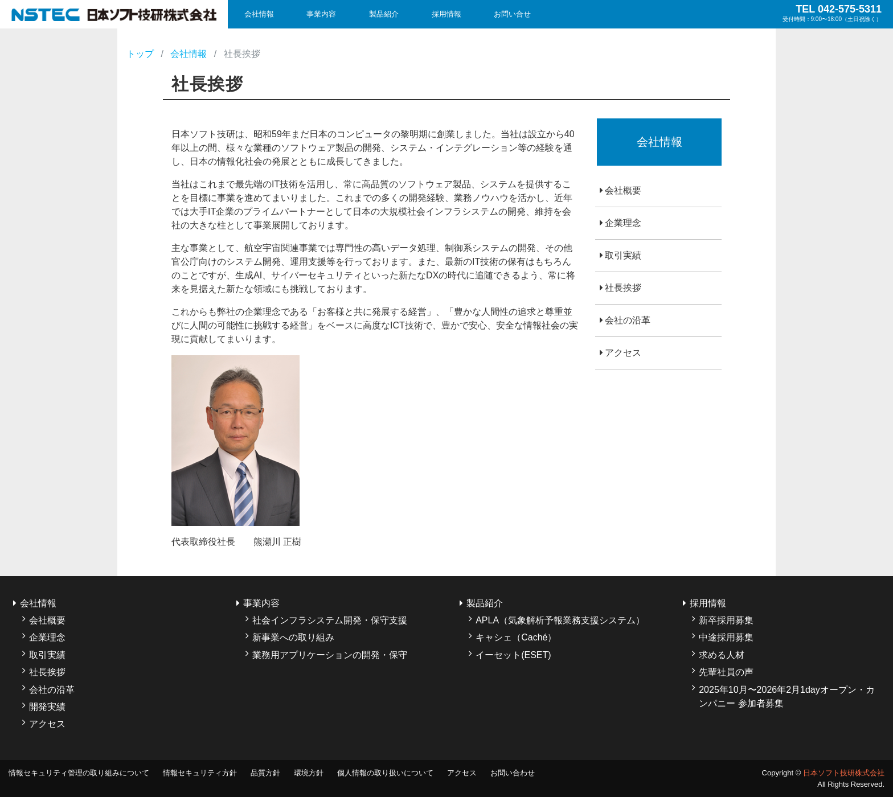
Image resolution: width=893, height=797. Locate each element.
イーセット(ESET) (513, 655)
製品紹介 (384, 14)
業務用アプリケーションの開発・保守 (329, 655)
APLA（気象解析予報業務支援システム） (560, 620)
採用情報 (446, 14)
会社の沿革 (627, 320)
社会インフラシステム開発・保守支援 (329, 620)
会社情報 (259, 14)
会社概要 (623, 190)
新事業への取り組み (293, 637)
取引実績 (623, 255)
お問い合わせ (512, 773)
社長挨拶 (623, 288)
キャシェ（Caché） (516, 637)
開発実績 (47, 707)
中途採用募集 (726, 637)
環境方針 (308, 773)
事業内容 (321, 14)
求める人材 (721, 655)
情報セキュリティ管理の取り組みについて (79, 773)
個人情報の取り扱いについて (385, 773)
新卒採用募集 (726, 620)
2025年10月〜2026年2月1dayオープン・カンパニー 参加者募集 (787, 696)
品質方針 (265, 773)
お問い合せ (512, 14)
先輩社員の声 (726, 672)
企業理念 (623, 223)
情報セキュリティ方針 (200, 773)
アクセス (623, 353)
